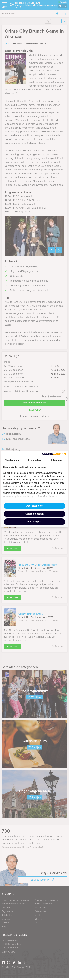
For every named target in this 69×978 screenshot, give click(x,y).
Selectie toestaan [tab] (34, 513)
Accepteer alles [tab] (34, 505)
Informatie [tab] (56, 460)
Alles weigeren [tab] (34, 521)
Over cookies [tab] (34, 460)
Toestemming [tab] (12, 460)
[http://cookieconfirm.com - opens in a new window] (54, 454)
